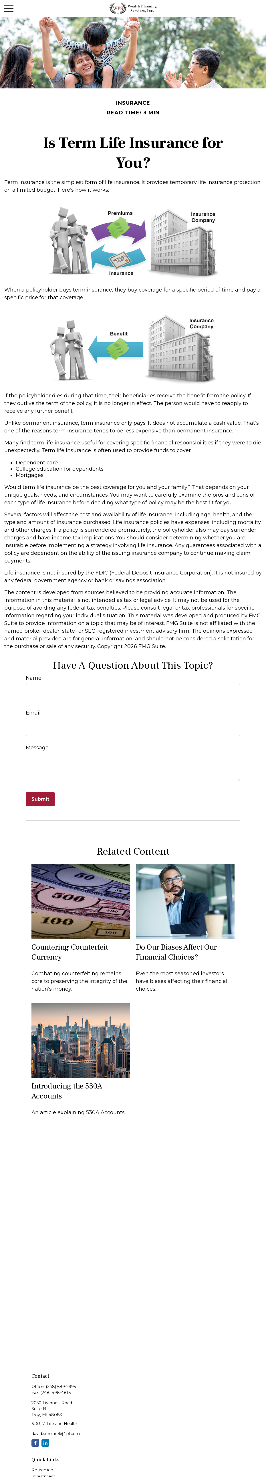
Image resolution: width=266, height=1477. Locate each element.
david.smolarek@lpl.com (55, 1433)
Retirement (43, 1469)
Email (33, 713)
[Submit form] (40, 799)
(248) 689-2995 (61, 1386)
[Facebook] (35, 1443)
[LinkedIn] (45, 1443)
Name (33, 678)
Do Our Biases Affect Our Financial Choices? (176, 952)
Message (37, 747)
